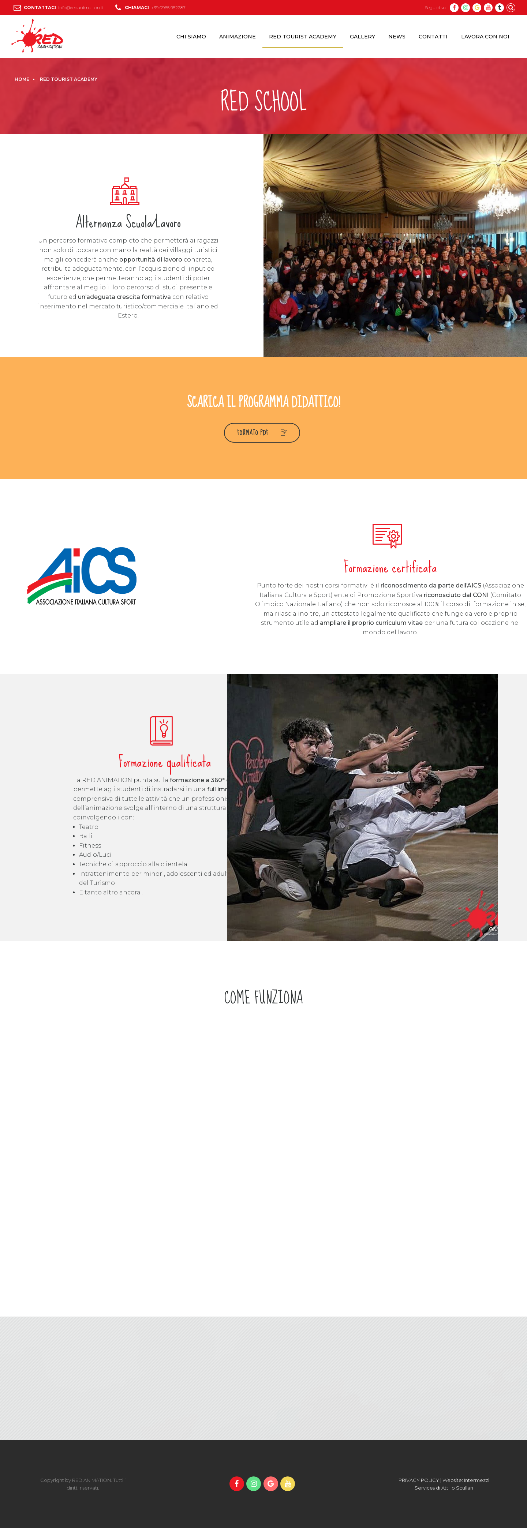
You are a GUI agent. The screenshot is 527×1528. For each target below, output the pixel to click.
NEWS (396, 36)
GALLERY (362, 36)
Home (22, 79)
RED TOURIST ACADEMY (302, 36)
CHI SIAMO (191, 36)
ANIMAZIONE (237, 36)
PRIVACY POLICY (419, 1480)
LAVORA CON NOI (485, 36)
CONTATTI (433, 36)
